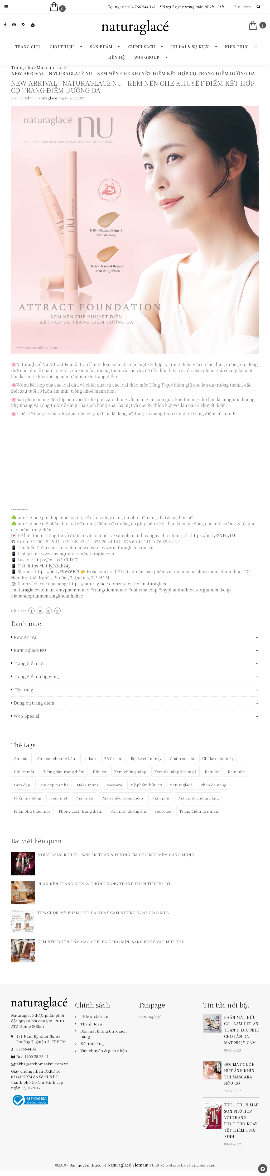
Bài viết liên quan (36, 841)
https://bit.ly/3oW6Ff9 (57, 571)
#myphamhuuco (72, 590)
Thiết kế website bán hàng (174, 1165)
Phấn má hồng (27, 798)
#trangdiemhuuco (108, 590)
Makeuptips (87, 784)
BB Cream (113, 758)
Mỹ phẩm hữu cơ (146, 784)
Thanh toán (91, 1023)
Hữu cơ (99, 771)
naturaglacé (181, 784)
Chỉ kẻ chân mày (218, 758)
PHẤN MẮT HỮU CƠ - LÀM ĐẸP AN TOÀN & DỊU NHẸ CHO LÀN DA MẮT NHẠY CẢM (241, 1030)
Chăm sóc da (182, 758)
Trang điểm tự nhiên (198, 811)
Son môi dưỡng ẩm (128, 811)
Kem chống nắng (130, 771)
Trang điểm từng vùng (36, 676)
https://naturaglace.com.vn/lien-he (104, 584)
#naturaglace (153, 584)
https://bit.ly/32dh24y (49, 566)
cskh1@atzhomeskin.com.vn (42, 1063)
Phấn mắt (58, 798)
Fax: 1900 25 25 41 (32, 1056)
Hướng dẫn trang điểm (63, 771)
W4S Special (26, 716)
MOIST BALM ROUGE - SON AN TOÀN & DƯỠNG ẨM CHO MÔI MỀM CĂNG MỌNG (115, 854)
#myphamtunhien (176, 590)
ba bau (89, 758)
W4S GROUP (147, 57)
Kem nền (236, 771)
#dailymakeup (142, 590)
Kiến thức (237, 46)
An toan (21, 758)
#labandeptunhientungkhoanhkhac (47, 596)
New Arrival (26, 637)
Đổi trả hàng (92, 1043)
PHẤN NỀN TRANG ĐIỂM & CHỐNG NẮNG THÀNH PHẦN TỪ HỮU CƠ (103, 883)
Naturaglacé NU (30, 650)
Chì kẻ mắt (24, 771)
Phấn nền (84, 798)
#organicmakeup (213, 590)
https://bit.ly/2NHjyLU (213, 535)
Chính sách (141, 46)
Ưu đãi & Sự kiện (190, 46)
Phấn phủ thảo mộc (32, 811)
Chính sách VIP (94, 1016)
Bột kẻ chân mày (146, 758)
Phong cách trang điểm (81, 811)
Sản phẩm (101, 46)
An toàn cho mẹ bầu (56, 758)
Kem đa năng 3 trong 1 (175, 771)
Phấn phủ (160, 798)
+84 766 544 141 (141, 6)
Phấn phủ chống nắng (198, 798)
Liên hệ (116, 57)
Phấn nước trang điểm (122, 798)
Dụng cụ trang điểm (34, 703)
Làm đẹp (22, 784)
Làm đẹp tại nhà (53, 784)
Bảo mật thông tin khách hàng (103, 1033)
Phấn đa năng (213, 784)
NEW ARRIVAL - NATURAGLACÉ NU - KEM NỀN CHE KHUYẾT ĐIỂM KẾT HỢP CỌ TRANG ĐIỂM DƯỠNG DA (133, 86)
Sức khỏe (163, 811)
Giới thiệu (62, 46)
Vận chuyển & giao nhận (103, 1050)
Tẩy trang (23, 690)
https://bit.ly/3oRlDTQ (56, 560)
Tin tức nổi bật (226, 1004)
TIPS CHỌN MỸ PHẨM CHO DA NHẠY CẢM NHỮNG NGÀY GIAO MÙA (103, 912)
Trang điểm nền (30, 663)
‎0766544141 (26, 1049)
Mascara (114, 784)
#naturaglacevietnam (33, 590)
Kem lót (212, 771)
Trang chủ (27, 46)
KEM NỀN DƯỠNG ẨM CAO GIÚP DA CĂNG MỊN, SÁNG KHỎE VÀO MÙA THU (111, 941)
